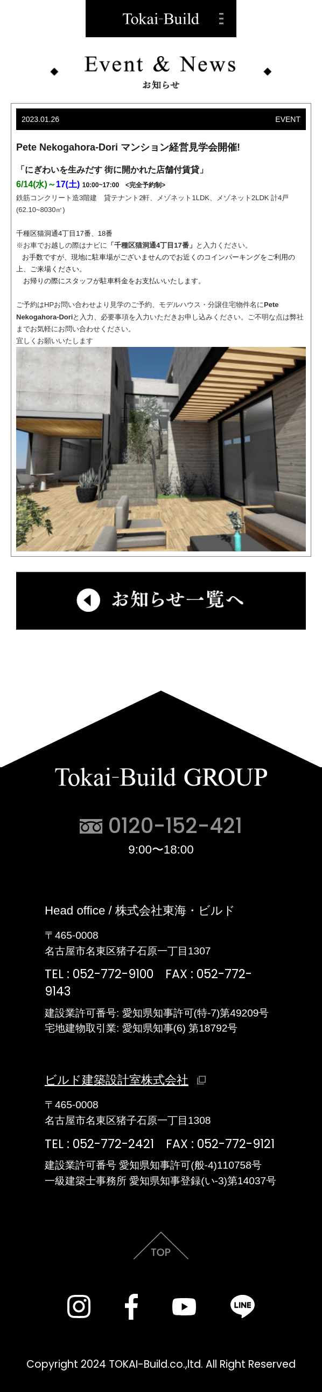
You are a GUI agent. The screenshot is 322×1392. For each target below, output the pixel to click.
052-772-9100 (113, 974)
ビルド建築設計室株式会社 (116, 1080)
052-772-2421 (113, 1144)
